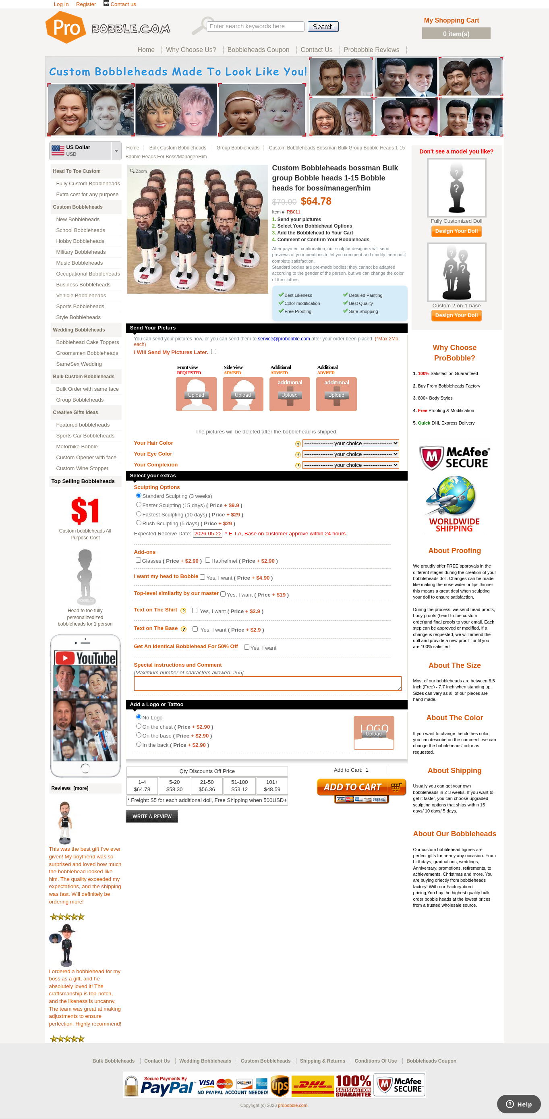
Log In (61, 4)
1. (274, 219)
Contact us (120, 4)
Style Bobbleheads (78, 317)
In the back (176, 747)
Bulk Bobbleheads (114, 1061)
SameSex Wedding (79, 364)
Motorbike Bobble (77, 446)
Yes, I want (239, 578)
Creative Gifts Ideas (75, 412)
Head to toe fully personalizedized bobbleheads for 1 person (85, 617)
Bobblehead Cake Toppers (87, 342)
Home (132, 148)
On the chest (178, 729)
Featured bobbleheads (83, 425)
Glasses (172, 561)
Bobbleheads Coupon (431, 1061)
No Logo (153, 720)
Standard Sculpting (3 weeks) (177, 496)
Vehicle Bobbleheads (81, 295)
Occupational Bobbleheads (88, 274)
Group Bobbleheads (80, 400)
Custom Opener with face (86, 457)
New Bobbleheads (78, 219)
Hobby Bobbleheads (80, 241)
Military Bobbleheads (81, 252)
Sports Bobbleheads (80, 306)
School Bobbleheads (81, 230)
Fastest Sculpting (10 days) (193, 515)
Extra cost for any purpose (87, 194)
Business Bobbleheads (83, 285)
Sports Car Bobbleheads (85, 436)
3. (274, 233)
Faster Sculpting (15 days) (192, 505)
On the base (177, 738)
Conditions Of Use (376, 1061)
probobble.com (292, 1105)
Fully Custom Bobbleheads (88, 183)
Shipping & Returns (322, 1061)
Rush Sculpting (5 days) (189, 523)
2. (274, 226)
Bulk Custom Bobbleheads (84, 376)
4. (274, 239)
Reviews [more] (70, 788)
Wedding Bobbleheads (79, 330)
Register (86, 4)
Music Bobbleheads (79, 263)
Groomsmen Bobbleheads (87, 353)
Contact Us (157, 1061)
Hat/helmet (244, 561)
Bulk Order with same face (87, 389)
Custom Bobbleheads (78, 207)
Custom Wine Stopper (82, 468)
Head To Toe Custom (77, 171)
